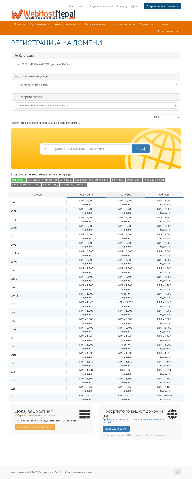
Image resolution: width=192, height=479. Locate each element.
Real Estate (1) (50, 184)
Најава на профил (101, 6)
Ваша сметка (168, 31)
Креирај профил (127, 6)
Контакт (164, 24)
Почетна (19, 24)
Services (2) (118, 179)
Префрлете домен (116, 428)
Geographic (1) (83, 179)
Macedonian (77, 6)
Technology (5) (101, 179)
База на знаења (95, 24)
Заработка (147, 24)
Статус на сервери (123, 24)
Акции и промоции (67, 24)
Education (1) (134, 179)
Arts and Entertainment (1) (42, 179)
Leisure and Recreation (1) (26, 184)
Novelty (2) (67, 184)
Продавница (40, 24)
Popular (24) (18, 179)
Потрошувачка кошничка (162, 6)
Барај (141, 148)
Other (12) (80, 184)
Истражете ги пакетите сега (34, 427)
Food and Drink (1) (154, 179)
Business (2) (66, 179)
